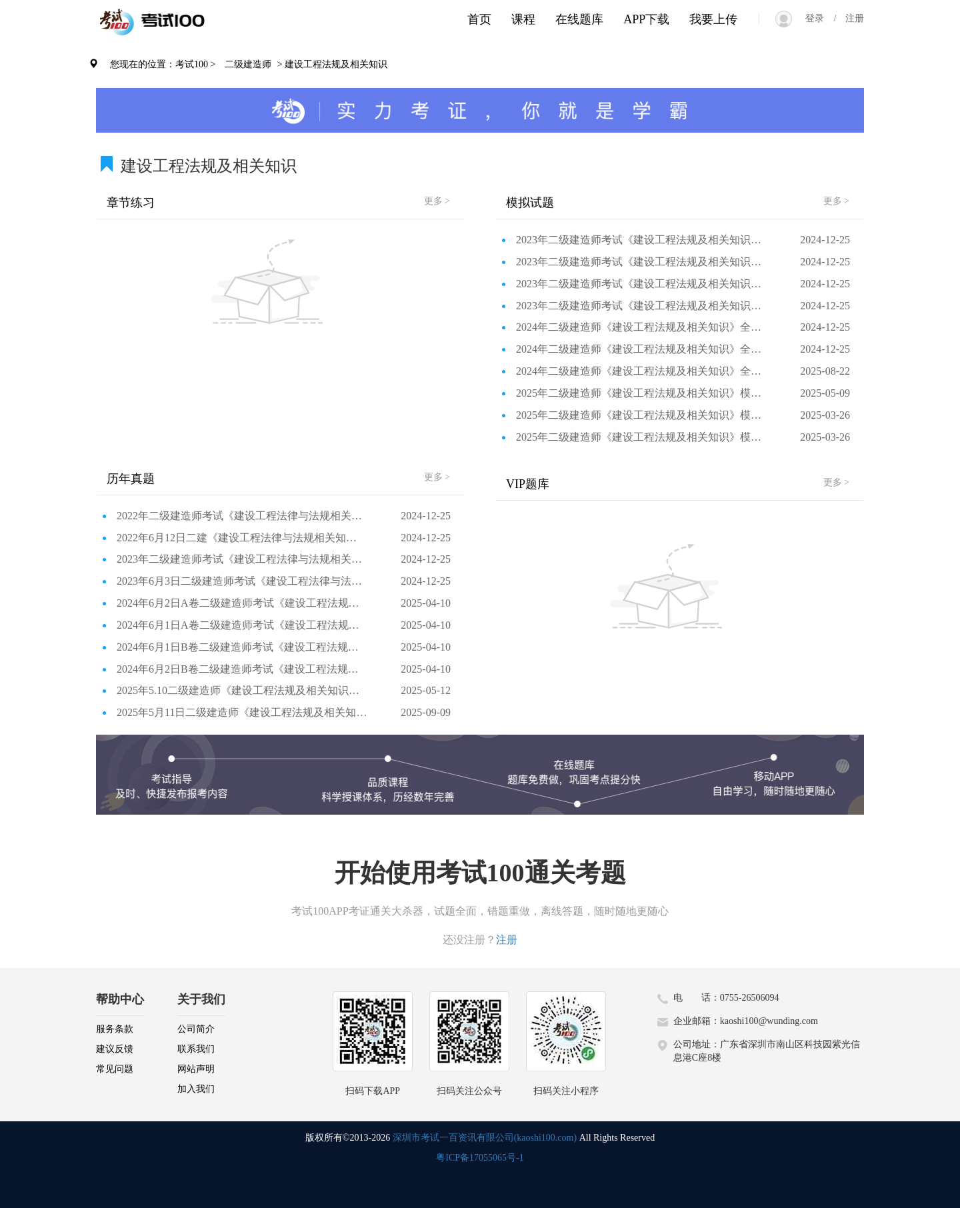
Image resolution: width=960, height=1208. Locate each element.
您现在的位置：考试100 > (162, 64)
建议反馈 (114, 1049)
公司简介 (196, 1029)
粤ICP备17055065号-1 (479, 1158)
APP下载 (646, 19)
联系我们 (196, 1049)
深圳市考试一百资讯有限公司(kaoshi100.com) (485, 1138)
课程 (523, 19)
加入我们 (196, 1089)
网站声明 (196, 1069)
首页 (479, 19)
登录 (819, 18)
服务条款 (114, 1029)
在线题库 (579, 19)
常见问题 (114, 1069)
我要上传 (713, 19)
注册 (850, 18)
